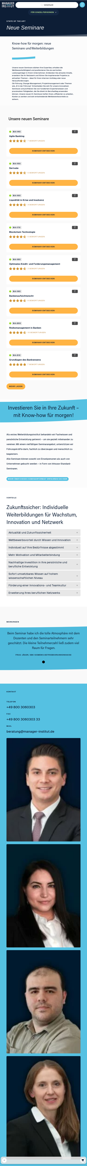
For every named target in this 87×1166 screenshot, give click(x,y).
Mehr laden (16, 386)
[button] (47, 5)
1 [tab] (43, 662)
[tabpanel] (43, 644)
